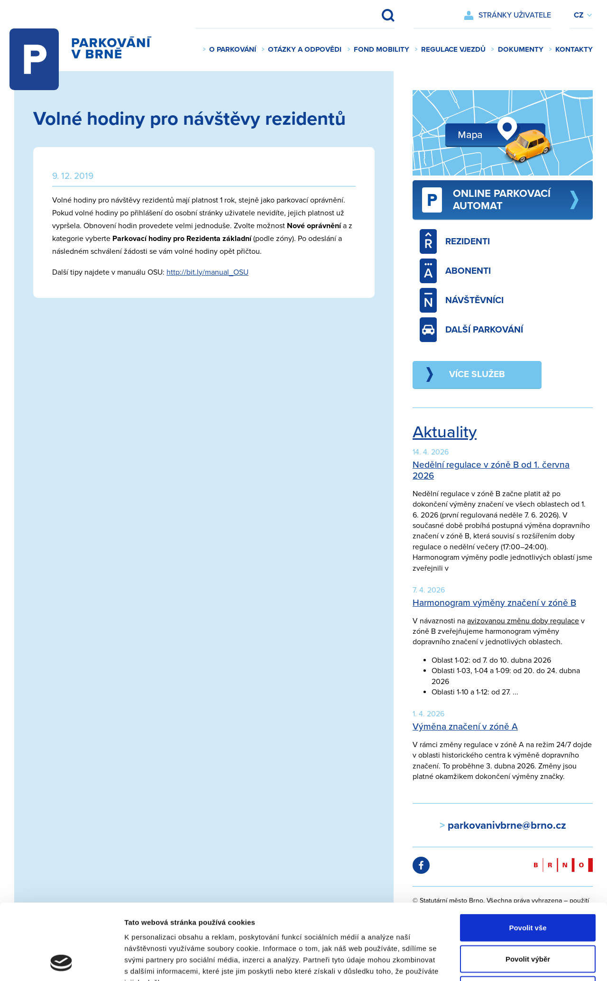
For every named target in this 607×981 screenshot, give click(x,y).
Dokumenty (520, 49)
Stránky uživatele (514, 15)
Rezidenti (455, 241)
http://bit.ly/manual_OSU (207, 272)
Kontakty (574, 49)
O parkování (232, 49)
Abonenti (455, 271)
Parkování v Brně (83, 49)
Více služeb (477, 374)
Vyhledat (381, 15)
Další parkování (471, 329)
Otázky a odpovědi (304, 49)
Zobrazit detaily (501, 962)
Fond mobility (381, 49)
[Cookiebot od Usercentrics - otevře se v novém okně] (61, 962)
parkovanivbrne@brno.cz (505, 825)
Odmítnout (528, 919)
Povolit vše (527, 856)
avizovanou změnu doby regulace (523, 621)
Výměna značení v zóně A (465, 726)
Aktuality (445, 432)
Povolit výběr (528, 888)
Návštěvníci (462, 300)
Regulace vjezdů (453, 49)
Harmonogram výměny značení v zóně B (494, 602)
